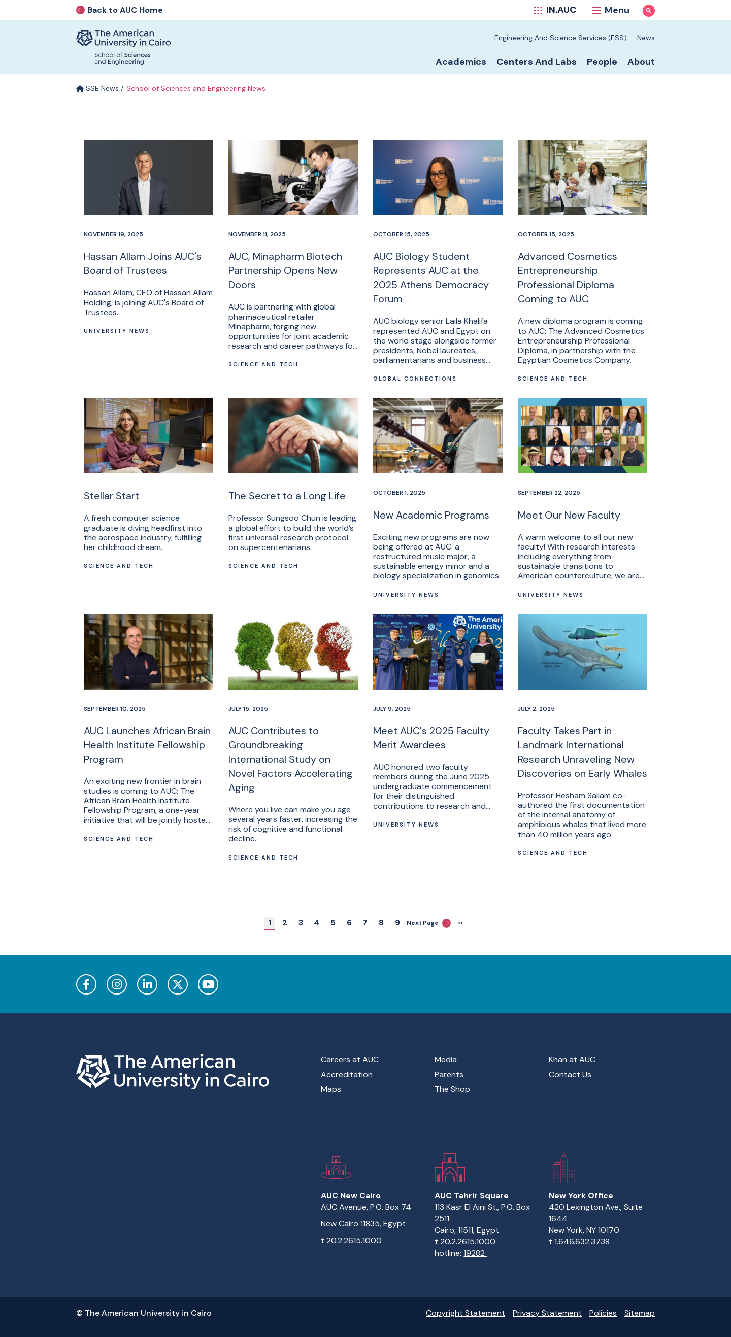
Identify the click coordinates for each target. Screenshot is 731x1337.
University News (117, 330)
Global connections (415, 378)
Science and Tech (263, 364)
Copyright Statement (465, 1313)
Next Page (429, 923)
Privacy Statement (547, 1313)
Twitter (178, 984)
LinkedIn (147, 984)
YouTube (208, 984)
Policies (603, 1313)
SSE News (97, 88)
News (646, 37)
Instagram (117, 984)
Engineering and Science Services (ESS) (560, 37)
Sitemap (639, 1313)
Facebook (86, 984)
